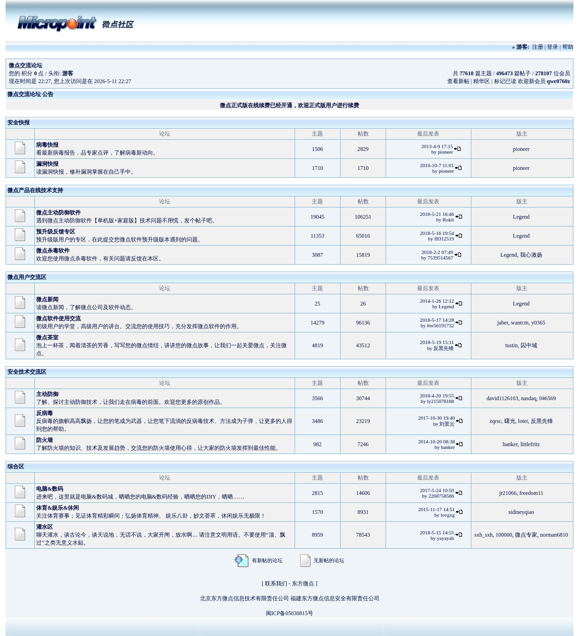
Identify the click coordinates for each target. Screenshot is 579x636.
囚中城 (529, 345)
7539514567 (440, 257)
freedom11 (531, 493)
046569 (547, 398)
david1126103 (502, 398)
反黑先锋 (443, 348)
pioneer (445, 152)
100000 (503, 535)
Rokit (448, 219)
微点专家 (526, 535)
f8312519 (444, 238)
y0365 (538, 322)
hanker (448, 447)
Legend (521, 217)
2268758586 (441, 496)
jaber (502, 322)
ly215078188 (440, 401)
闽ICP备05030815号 (290, 613)
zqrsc (495, 421)
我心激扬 (531, 255)
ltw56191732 (440, 325)
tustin (511, 345)
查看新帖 (458, 81)
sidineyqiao (521, 512)
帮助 (567, 47)
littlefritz (530, 444)
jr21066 (507, 493)
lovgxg (448, 515)
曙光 (509, 421)
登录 (552, 47)
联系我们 (276, 583)
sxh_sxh (484, 535)
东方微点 (303, 583)
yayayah (445, 538)
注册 (537, 47)
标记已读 (505, 81)
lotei (523, 421)
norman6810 (554, 535)
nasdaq (528, 398)
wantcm (519, 322)
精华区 (481, 81)
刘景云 (447, 424)
